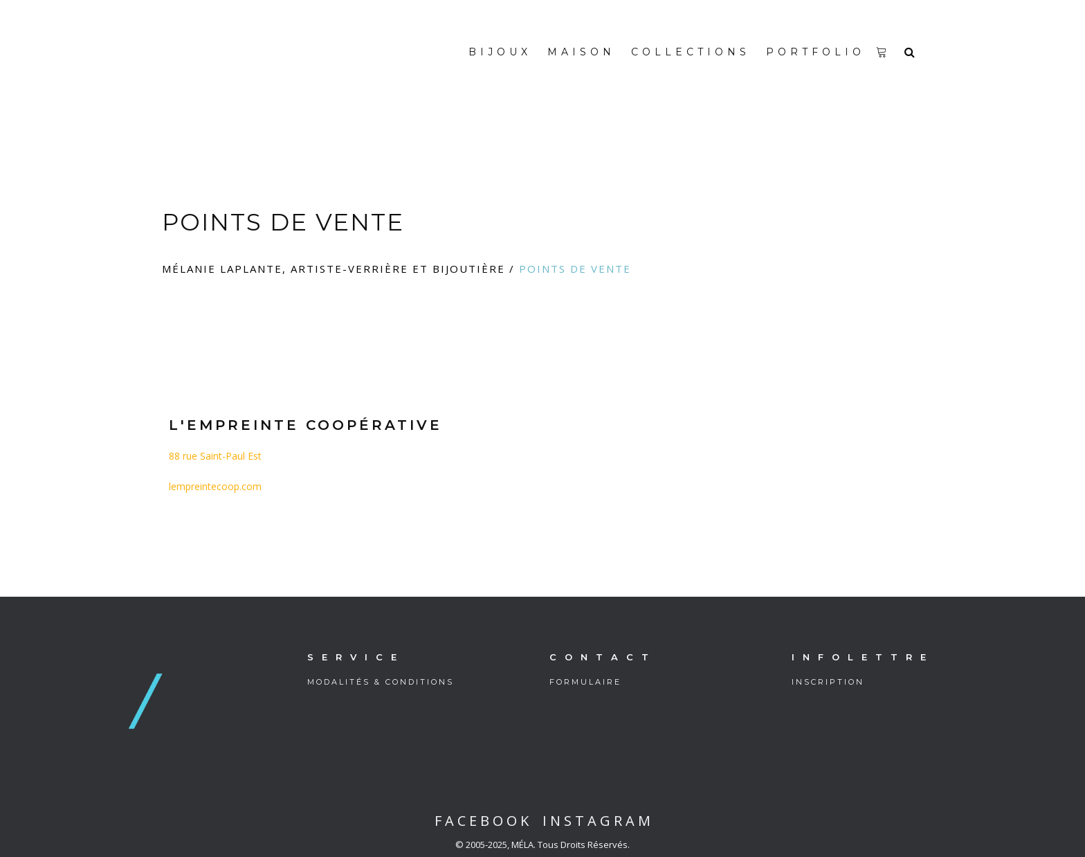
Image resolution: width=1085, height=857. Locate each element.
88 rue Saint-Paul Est (215, 455)
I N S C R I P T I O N (827, 682)
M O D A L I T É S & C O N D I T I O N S (379, 682)
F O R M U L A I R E (584, 682)
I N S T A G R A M (594, 820)
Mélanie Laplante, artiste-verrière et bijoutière (333, 269)
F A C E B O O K (482, 820)
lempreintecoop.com (215, 486)
